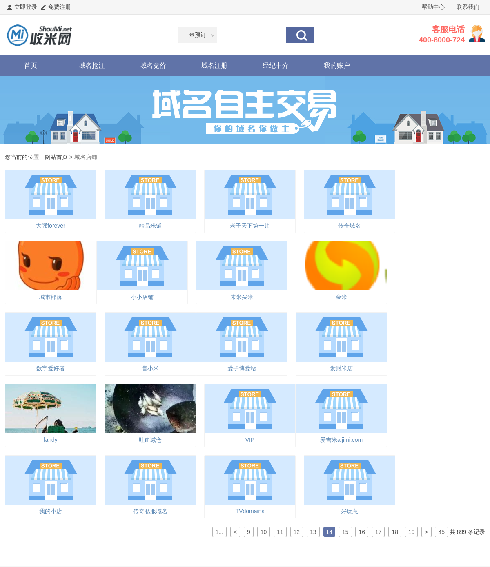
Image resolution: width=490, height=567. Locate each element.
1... (219, 532)
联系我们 (468, 7)
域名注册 (214, 65)
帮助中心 (433, 7)
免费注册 (59, 7)
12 (297, 532)
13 (313, 532)
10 (264, 532)
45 (441, 532)
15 (345, 532)
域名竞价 (153, 65)
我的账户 (337, 65)
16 (362, 532)
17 (378, 532)
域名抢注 (92, 65)
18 (395, 532)
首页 (30, 65)
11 (280, 532)
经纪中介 (276, 65)
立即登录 (25, 7)
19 (411, 532)
